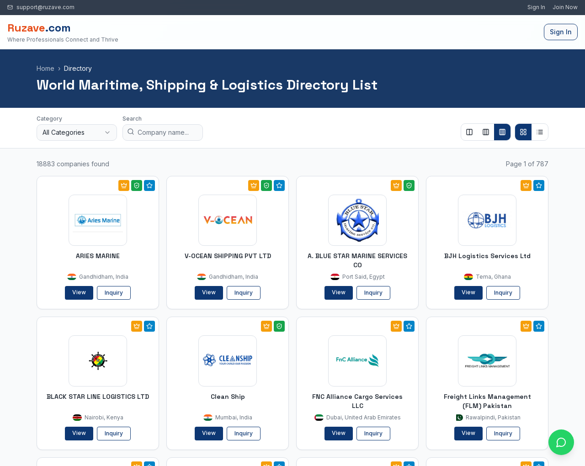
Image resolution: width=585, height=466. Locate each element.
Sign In (536, 7)
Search (132, 118)
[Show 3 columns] (486, 132)
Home (45, 68)
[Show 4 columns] (502, 132)
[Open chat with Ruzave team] (561, 442)
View (79, 292)
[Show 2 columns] (469, 132)
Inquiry (114, 292)
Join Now (565, 7)
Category (49, 118)
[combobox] (77, 132)
